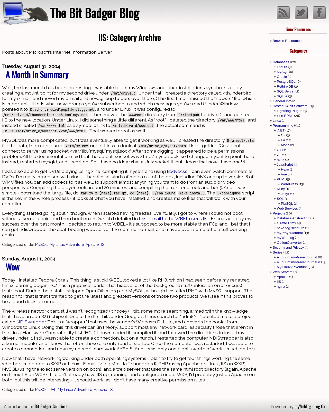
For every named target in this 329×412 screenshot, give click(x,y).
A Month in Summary (37, 74)
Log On (320, 406)
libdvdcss (177, 171)
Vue (284, 174)
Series (277, 252)
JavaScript (285, 164)
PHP (53, 389)
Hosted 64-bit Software (290, 106)
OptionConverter (289, 243)
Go (279, 155)
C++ (280, 150)
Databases (281, 62)
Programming (283, 125)
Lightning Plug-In (290, 111)
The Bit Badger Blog (94, 13)
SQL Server (286, 91)
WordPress (289, 184)
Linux (277, 121)
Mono (285, 145)
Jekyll (285, 194)
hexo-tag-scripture (290, 228)
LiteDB (282, 67)
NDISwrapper (31, 321)
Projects (279, 213)
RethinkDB (285, 86)
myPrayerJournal (290, 233)
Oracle (282, 77)
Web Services (287, 208)
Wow (13, 267)
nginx (281, 286)
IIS (102, 244)
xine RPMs (285, 116)
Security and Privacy (288, 247)
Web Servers (283, 272)
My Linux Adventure (67, 244)
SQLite (282, 96)
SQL (280, 199)
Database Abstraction (293, 218)
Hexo (285, 169)
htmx (280, 160)
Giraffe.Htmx (286, 223)
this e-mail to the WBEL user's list (174, 218)
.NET (281, 130)
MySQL (41, 244)
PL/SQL (287, 203)
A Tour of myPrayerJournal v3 (299, 262)
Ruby (281, 189)
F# (283, 140)
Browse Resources (287, 41)
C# (283, 135)
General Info (282, 101)
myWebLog (285, 238)
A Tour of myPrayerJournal (297, 257)
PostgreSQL (286, 81)
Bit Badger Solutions (51, 406)
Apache (92, 244)
